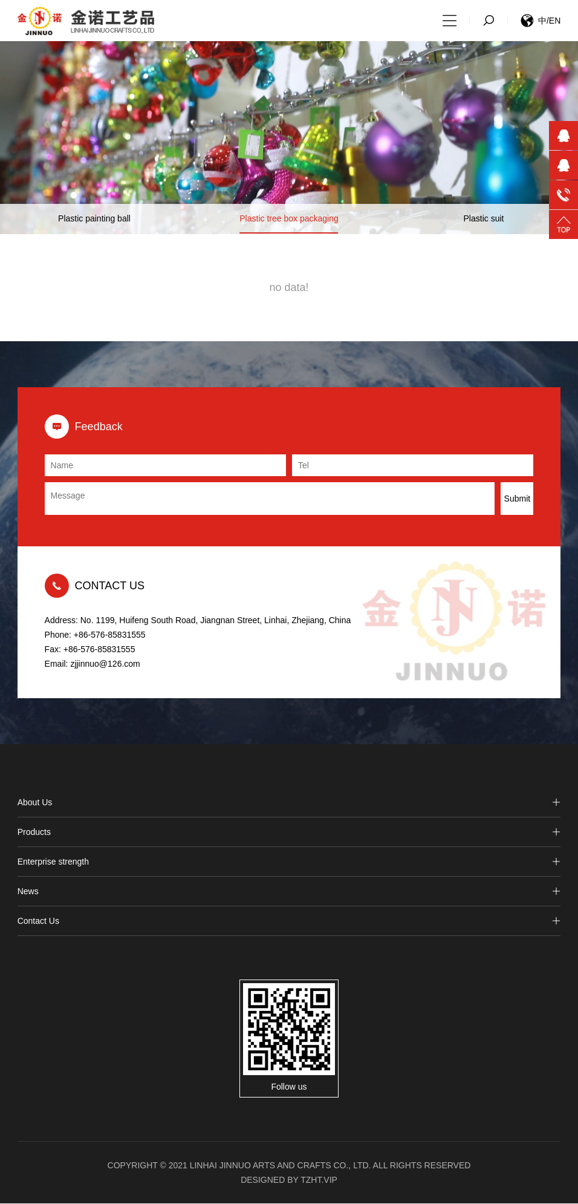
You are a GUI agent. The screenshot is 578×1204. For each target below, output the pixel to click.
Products (289, 833)
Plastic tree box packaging (288, 220)
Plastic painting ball (94, 220)
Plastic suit (484, 220)
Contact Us (289, 922)
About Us (289, 803)
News (289, 892)
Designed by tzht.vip (289, 1180)
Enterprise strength (289, 862)
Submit (517, 500)
